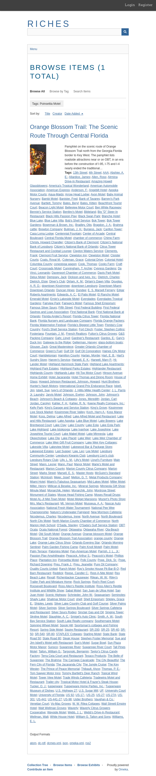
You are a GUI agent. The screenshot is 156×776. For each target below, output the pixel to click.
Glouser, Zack (39, 346)
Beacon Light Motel (51, 207)
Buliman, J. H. (73, 229)
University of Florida (51, 695)
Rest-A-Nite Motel (101, 573)
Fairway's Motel (72, 303)
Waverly (73, 708)
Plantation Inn (48, 560)
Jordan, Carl (108, 399)
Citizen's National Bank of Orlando (76, 246)
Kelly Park (36, 407)
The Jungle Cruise (94, 664)
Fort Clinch (86, 329)
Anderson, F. (79, 190)
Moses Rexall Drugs (107, 494)
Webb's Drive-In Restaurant (101, 712)
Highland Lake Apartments (107, 364)
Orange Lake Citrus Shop (54, 542)
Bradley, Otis (83, 225)
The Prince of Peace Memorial (60, 669)
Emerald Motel (39, 299)
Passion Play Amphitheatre (47, 555)
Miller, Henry (38, 486)
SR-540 (40, 634)
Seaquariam (102, 595)
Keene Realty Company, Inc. (105, 403)
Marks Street (47, 473)
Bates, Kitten (88, 203)
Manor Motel (82, 464)
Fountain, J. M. (54, 333)
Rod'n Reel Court (103, 582)
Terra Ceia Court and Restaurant (62, 656)
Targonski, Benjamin (76, 651)
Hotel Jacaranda (59, 377)
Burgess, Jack (93, 229)
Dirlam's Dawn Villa (97, 281)
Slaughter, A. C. (59, 616)
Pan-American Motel (83, 551)
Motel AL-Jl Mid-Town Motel (47, 499)
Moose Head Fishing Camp (74, 494)
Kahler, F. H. (60, 403)
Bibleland (90, 212)
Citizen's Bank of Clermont (81, 242)
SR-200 (94, 629)
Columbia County (41, 264)
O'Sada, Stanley (67, 525)
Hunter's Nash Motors (44, 386)
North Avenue (90, 516)
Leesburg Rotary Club (44, 460)
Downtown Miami (110, 286)
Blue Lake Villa (54, 220)
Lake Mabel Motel (73, 434)
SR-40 (115, 629)
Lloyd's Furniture (101, 460)
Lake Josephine (100, 429)
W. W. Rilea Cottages (85, 703)
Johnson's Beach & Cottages (58, 399)
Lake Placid (68, 438)
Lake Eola (92, 425)
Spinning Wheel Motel (44, 625)
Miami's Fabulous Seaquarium (66, 481)
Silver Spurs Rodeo (63, 612)
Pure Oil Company (106, 564)
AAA (106, 172)
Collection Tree (37, 765)
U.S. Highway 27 (66, 690)
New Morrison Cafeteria (106, 512)
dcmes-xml (54, 743)
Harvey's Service (59, 360)
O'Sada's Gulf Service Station (98, 525)
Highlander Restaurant (106, 368)
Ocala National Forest (53, 529)
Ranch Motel (67, 568)
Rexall (51, 577)
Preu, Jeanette (82, 564)
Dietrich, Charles (109, 277)
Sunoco (53, 647)
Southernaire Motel (107, 621)
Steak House (71, 638)
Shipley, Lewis (43, 603)
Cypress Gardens (105, 268)
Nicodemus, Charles (43, 516)
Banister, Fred (68, 198)
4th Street (95, 172)
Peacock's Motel (102, 555)
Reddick (58, 573)
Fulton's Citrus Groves (102, 333)
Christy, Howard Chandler (46, 242)
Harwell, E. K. (80, 360)
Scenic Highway (55, 595)
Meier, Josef (62, 477)
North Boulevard (111, 516)
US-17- (80, 695)
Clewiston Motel (98, 255)
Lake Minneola (95, 434)
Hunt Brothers (110, 381)
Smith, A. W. (105, 616)
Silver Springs (48, 608)
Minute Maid (38, 490)
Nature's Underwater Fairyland (69, 512)
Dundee (81, 290)
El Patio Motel (87, 294)
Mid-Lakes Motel (98, 481)
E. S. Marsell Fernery (101, 290)
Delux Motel (37, 277)
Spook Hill (66, 625)
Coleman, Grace (72, 259)
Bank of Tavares (89, 198)
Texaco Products (95, 656)
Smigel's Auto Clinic (83, 616)
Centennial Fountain (68, 233)
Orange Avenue (71, 534)
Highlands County (41, 373)
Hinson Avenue (112, 373)
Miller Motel (117, 481)
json (65, 743)
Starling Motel (92, 634)
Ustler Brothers (82, 699)
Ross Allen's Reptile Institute (76, 586)
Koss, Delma (47, 416)
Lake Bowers (107, 420)
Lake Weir (84, 438)
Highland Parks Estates (75, 368)
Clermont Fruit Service (53, 255)
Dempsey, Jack (56, 277)
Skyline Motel (38, 616)
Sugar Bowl (98, 642)
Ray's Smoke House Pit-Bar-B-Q (98, 568)
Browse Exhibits (88, 765)
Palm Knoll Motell (90, 547)
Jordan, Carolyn (40, 403)
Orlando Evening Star (86, 542)
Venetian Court (39, 703)
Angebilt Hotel (98, 190)
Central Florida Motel (58, 238)
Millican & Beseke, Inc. (62, 486)
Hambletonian (48, 355)
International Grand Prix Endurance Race (85, 386)
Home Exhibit (38, 377)
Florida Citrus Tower (85, 316)
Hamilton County (69, 355)
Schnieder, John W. (80, 595)
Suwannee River (70, 647)
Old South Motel (49, 534)
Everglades (88, 299)
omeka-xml (77, 743)
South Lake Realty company (75, 621)
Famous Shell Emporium (99, 303)
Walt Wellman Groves (52, 708)
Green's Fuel (54, 351)
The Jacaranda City (68, 664)
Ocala (33, 529)
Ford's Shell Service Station (59, 329)
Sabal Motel (73, 590)
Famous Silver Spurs (43, 307)
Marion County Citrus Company (86, 468)
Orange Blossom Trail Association (70, 538)
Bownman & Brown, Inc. (58, 225)
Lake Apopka (66, 420)
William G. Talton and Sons (93, 716)
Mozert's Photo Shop (111, 499)
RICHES (49, 24)
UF (102, 690)
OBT (121, 525)
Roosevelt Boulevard (43, 586)
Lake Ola (54, 438)
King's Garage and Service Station (67, 407)
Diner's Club (57, 281)
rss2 (88, 743)
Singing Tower (114, 612)
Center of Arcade (94, 233)
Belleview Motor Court (79, 207)
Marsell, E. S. (65, 473)
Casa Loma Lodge (42, 233)
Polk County (88, 560)
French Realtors (76, 333)
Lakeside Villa (39, 447)
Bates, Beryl (71, 203)
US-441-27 (55, 699)
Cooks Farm (106, 264)
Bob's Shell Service (77, 220)
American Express (58, 190)
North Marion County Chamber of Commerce (81, 521)
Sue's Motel (81, 642)
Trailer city (52, 682)
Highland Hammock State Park (68, 364)
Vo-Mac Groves (61, 703)
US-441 (41, 699)
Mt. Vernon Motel (71, 503)
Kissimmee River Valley (70, 412)
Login (130, 5)
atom (33, 743)
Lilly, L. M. (66, 460)
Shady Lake (37, 599)
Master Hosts (84, 473)
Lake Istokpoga (60, 429)
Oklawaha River (93, 529)
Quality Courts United (43, 568)
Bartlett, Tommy (51, 203)
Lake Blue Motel (86, 420)
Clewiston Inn (78, 255)
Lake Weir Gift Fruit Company (65, 442)
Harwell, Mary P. (101, 360)
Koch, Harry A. (95, 412)
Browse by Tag (59, 91)
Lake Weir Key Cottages (101, 442)
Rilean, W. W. (99, 577)
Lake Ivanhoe (80, 429)
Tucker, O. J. (38, 686)
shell (79, 599)
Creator (57, 113)
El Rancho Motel (108, 294)
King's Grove (98, 407)
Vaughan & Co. (104, 699)
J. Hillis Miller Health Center (92, 390)
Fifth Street (65, 307)
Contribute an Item (40, 769)
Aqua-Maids (56, 194)
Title (47, 113)
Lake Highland (39, 429)
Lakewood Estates (42, 451)
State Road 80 (52, 638)
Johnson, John (95, 394)
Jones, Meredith (88, 399)
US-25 (90, 695)
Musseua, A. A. (93, 503)
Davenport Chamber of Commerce (74, 272)
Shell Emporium (94, 599)
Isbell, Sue (43, 390)
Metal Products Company (105, 477)
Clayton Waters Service (88, 251)
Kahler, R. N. (77, 403)
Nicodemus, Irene (69, 516)
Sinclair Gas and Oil (91, 612)
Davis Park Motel (109, 272)
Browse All (37, 91)
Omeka (123, 769)
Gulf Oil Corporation (88, 351)
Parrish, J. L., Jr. (108, 551)
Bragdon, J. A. (102, 225)
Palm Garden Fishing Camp (60, 547)
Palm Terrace (38, 551)
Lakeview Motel (60, 447)
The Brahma (53, 660)
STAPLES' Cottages (69, 634)
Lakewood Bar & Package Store (91, 447)
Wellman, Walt (39, 716)
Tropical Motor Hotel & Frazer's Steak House (89, 682)
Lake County (76, 425)
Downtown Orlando (42, 290)
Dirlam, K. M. (75, 281)
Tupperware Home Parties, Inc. (84, 686)
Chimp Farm (112, 238)
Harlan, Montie (90, 355)
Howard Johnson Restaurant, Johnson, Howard (69, 381)
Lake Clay (59, 425)
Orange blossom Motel (97, 534)
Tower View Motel (50, 677)
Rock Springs (82, 582)
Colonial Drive (94, 259)
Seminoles (118, 595)
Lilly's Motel (81, 460)
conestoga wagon (65, 264)
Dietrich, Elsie (39, 281)
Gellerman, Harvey (84, 342)
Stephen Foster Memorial (97, 638)
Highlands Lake (64, 373)
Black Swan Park (89, 216)
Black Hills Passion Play (61, 216)
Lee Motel (92, 451)
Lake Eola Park (110, 425)
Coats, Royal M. (50, 259)
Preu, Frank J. (63, 564)
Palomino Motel (59, 551)
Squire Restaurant (76, 629)
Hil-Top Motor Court (88, 373)
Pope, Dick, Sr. (107, 560)
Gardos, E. (107, 338)
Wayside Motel (56, 712)
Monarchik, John (82, 490)
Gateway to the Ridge (57, 342)
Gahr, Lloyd (62, 338)
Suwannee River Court (97, 647)
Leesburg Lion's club (100, 455)
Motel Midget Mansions (82, 499)
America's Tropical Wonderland (69, 185)
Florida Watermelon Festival (48, 325)
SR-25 (105, 629)
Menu (33, 49)
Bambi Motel (50, 198)
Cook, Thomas (87, 264)
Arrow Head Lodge (77, 194)
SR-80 (50, 634)
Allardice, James (79, 177)
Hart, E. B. (108, 355)
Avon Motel (98, 194)
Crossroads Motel (50, 268)
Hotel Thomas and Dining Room (92, 377)
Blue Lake (36, 220)
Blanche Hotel (111, 216)
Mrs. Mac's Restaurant (44, 503)
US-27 (100, 695)
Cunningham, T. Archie (77, 268)
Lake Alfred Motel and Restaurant (94, 416)
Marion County (55, 468)
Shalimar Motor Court (60, 599)
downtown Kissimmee (56, 286)
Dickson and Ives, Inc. (82, 277)
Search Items (82, 91)
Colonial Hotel (114, 259)
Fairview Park (51, 303)
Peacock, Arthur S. (78, 555)
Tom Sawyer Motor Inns (45, 673)
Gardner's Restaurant (85, 338)
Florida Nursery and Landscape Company (65, 320)
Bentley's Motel (72, 212)
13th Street (80, 172)
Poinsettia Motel (68, 560)
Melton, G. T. (79, 477)
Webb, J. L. (75, 712)
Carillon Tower (112, 229)
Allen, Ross (99, 177)
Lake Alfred (64, 416)
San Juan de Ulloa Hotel (97, 590)
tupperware (55, 686)
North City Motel (40, 521)
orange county (103, 538)
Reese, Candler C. (77, 573)
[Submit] (125, 32)
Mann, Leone (47, 464)
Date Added (73, 113)
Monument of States (43, 494)
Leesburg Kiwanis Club (70, 455)
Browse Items (62, 765)
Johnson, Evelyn (73, 394)
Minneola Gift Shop (112, 486)
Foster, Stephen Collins (109, 329)
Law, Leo (78, 451)
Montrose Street (104, 490)
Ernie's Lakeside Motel (64, 299)
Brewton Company (50, 229)
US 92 (70, 695)
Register (145, 5)
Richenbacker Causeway (73, 577)
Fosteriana (37, 333)
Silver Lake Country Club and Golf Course (81, 603)
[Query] (78, 32)
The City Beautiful (107, 660)
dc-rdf (41, 743)
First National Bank (82, 312)
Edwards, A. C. (66, 294)
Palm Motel (110, 547)
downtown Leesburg (84, 286)
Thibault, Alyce (90, 669)
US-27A (111, 695)
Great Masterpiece (61, 346)
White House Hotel (62, 716)
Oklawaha (75, 529)
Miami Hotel (37, 481)
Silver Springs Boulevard (74, 608)
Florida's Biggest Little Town (85, 325)
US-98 (68, 699)
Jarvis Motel (53, 394)
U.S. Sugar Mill (88, 690)
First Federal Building (87, 307)
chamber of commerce (87, 238)
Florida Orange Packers (108, 320)
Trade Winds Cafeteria (77, 677)
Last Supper (63, 451)
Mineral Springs (88, 486)
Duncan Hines (65, 290)
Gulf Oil (68, 351)
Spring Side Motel (51, 629)
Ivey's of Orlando (62, 390)
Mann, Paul (65, 464)
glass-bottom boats (110, 342)
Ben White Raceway (108, 207)
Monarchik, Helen (58, 490)
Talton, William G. (50, 651)
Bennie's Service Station (45, 212)
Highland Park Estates (44, 368)
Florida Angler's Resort (56, 316)
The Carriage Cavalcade (78, 660)
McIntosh (46, 477)
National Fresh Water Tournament (68, 508)
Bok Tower (98, 220)
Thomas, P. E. (111, 669)
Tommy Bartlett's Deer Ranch (81, 673)
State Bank (110, 634)
